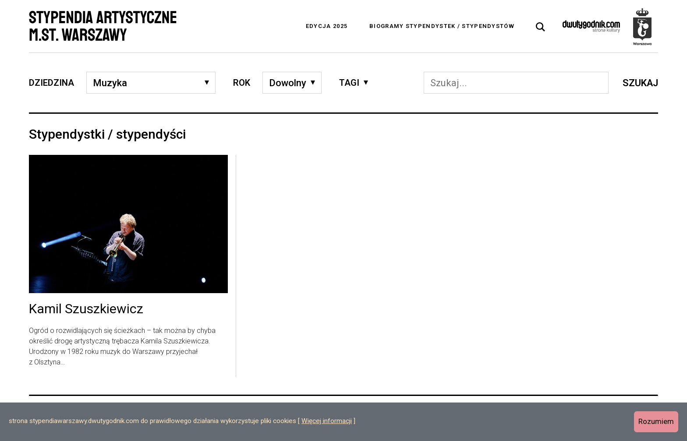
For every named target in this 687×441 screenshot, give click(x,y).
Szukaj (640, 82)
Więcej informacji (326, 421)
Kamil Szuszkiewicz (86, 309)
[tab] (540, 27)
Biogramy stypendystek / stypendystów (441, 26)
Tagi (349, 82)
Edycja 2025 (326, 26)
